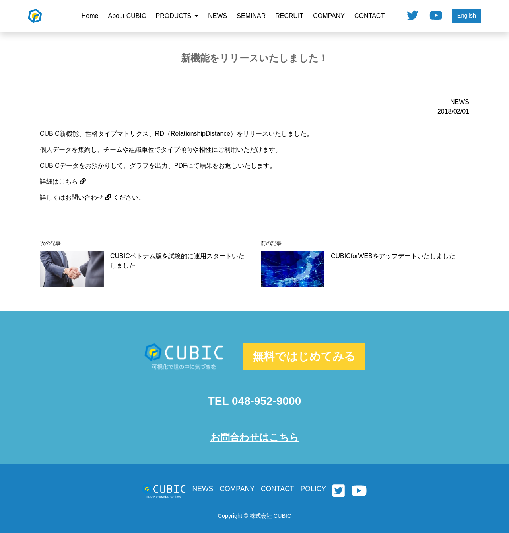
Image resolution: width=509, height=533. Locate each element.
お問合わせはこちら (254, 437)
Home (90, 15)
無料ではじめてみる (304, 356)
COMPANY (329, 15)
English (466, 15)
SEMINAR (251, 15)
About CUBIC (127, 15)
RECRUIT (289, 15)
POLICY (313, 489)
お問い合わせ (88, 197)
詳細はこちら (63, 181)
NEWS (217, 15)
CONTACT (369, 15)
